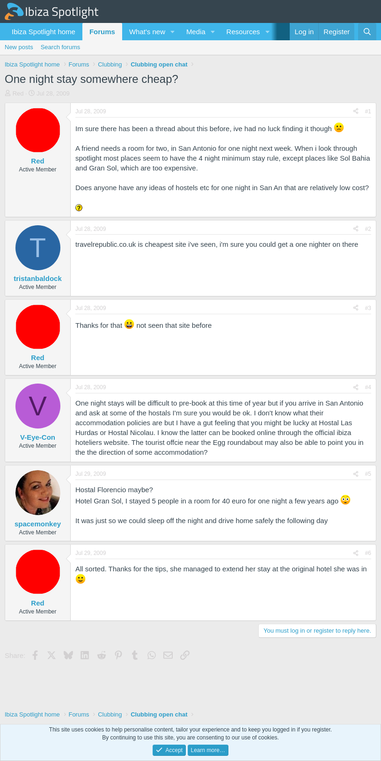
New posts (19, 47)
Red (18, 93)
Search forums (61, 47)
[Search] (367, 31)
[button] (172, 31)
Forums (102, 32)
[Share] (356, 111)
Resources (243, 32)
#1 (368, 111)
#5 (368, 474)
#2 (368, 229)
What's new (147, 32)
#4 (368, 387)
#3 (368, 308)
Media (195, 32)
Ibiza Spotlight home (43, 32)
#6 (368, 553)
